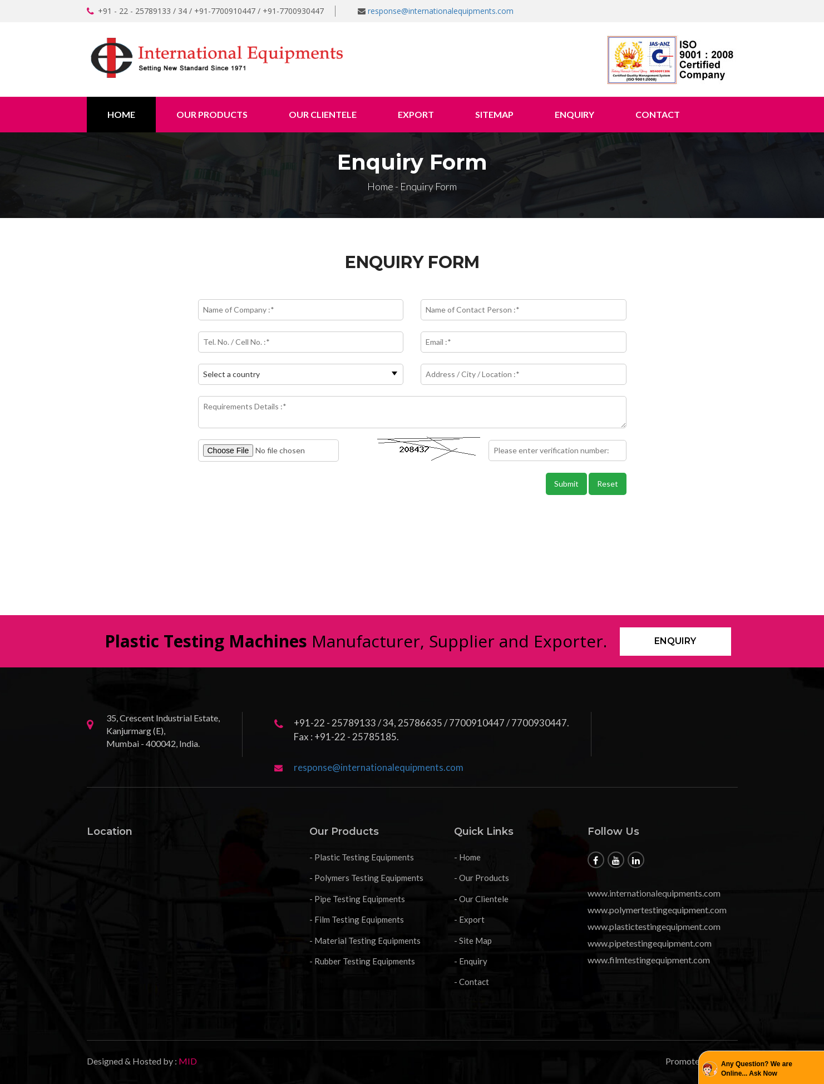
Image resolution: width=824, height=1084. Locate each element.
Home (121, 114)
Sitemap (494, 114)
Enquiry (574, 114)
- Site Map (473, 940)
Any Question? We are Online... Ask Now (756, 1068)
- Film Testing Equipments (356, 919)
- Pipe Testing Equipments (357, 899)
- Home (467, 857)
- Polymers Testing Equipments (366, 878)
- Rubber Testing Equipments (362, 961)
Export (416, 114)
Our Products (212, 114)
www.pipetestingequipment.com (650, 943)
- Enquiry (470, 961)
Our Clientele (323, 114)
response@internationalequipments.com (441, 11)
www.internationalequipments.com (654, 893)
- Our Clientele (481, 899)
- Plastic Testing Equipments (361, 857)
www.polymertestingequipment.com (657, 909)
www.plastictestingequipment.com (654, 926)
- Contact (471, 982)
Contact (657, 114)
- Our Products (481, 878)
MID (187, 1061)
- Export (469, 919)
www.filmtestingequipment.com (649, 959)
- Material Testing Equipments (365, 940)
